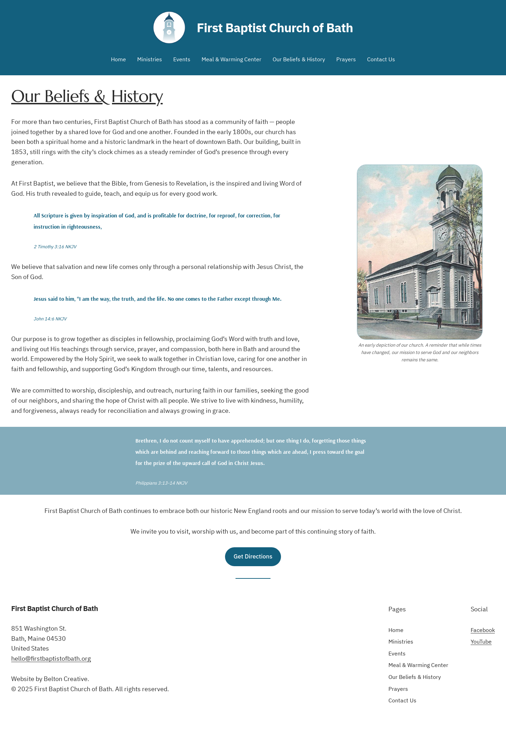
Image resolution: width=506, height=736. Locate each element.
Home (118, 59)
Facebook (483, 629)
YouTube (481, 641)
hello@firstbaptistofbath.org (51, 658)
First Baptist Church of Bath (275, 27)
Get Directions (253, 556)
